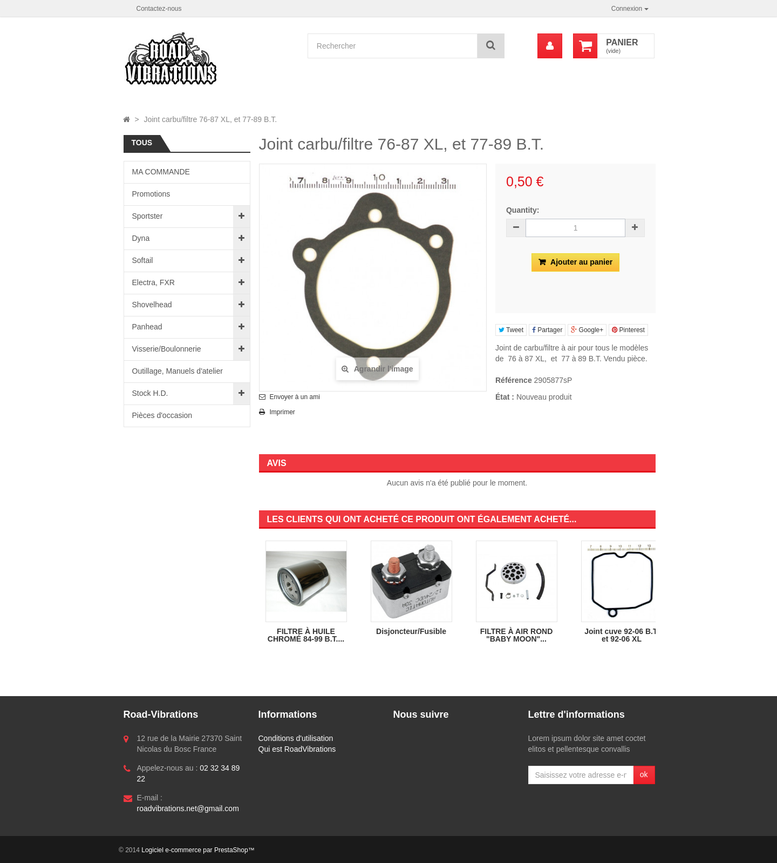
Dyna (141, 238)
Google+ (587, 330)
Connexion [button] (630, 8)
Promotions (151, 194)
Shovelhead (152, 304)
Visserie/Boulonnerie (166, 349)
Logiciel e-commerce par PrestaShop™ (197, 850)
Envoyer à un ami (295, 397)
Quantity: (522, 210)
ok (644, 774)
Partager (547, 330)
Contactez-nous (159, 8)
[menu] (549, 45)
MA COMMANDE (161, 171)
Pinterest (628, 330)
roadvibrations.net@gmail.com (188, 808)
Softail (142, 260)
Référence (513, 380)
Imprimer (282, 412)
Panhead (147, 326)
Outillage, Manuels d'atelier (177, 371)
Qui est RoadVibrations (297, 749)
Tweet (511, 330)
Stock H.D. (150, 393)
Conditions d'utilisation (295, 738)
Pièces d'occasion (162, 415)
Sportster (147, 216)
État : (504, 397)
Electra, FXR (153, 282)
